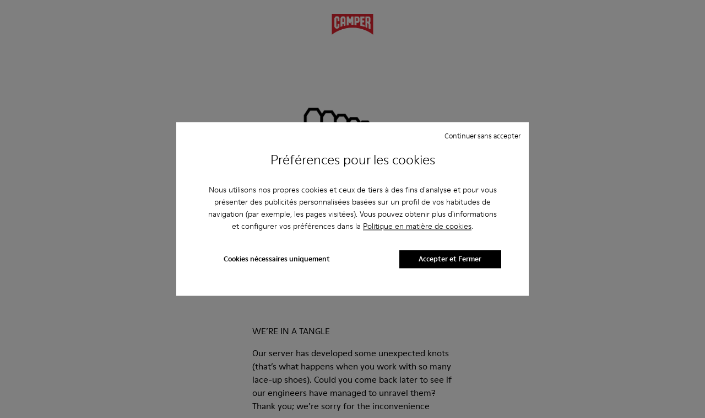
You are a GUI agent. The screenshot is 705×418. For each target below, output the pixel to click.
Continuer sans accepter (482, 136)
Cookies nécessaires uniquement (277, 259)
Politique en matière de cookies (417, 226)
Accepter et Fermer (450, 259)
